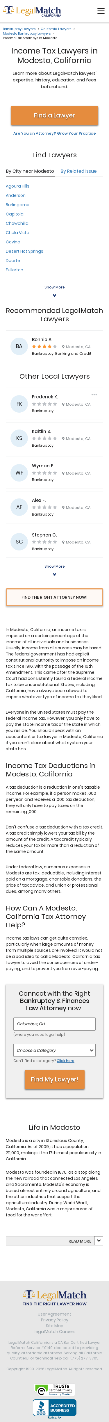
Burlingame (17, 205)
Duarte (13, 260)
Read (80, 1241)
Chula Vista (17, 233)
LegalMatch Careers (55, 1331)
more (85, 1241)
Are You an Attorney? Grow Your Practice (54, 133)
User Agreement (54, 1314)
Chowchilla (17, 223)
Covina (13, 242)
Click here (65, 1060)
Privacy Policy (54, 1320)
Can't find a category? (43, 1060)
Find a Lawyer (54, 115)
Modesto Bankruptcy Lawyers (27, 33)
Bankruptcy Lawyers (19, 28)
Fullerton (14, 270)
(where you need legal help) (39, 1034)
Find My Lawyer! (54, 1079)
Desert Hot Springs (24, 251)
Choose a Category (36, 1050)
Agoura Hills (17, 186)
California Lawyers (56, 28)
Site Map (54, 1326)
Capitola (15, 214)
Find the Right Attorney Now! (54, 597)
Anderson (16, 195)
